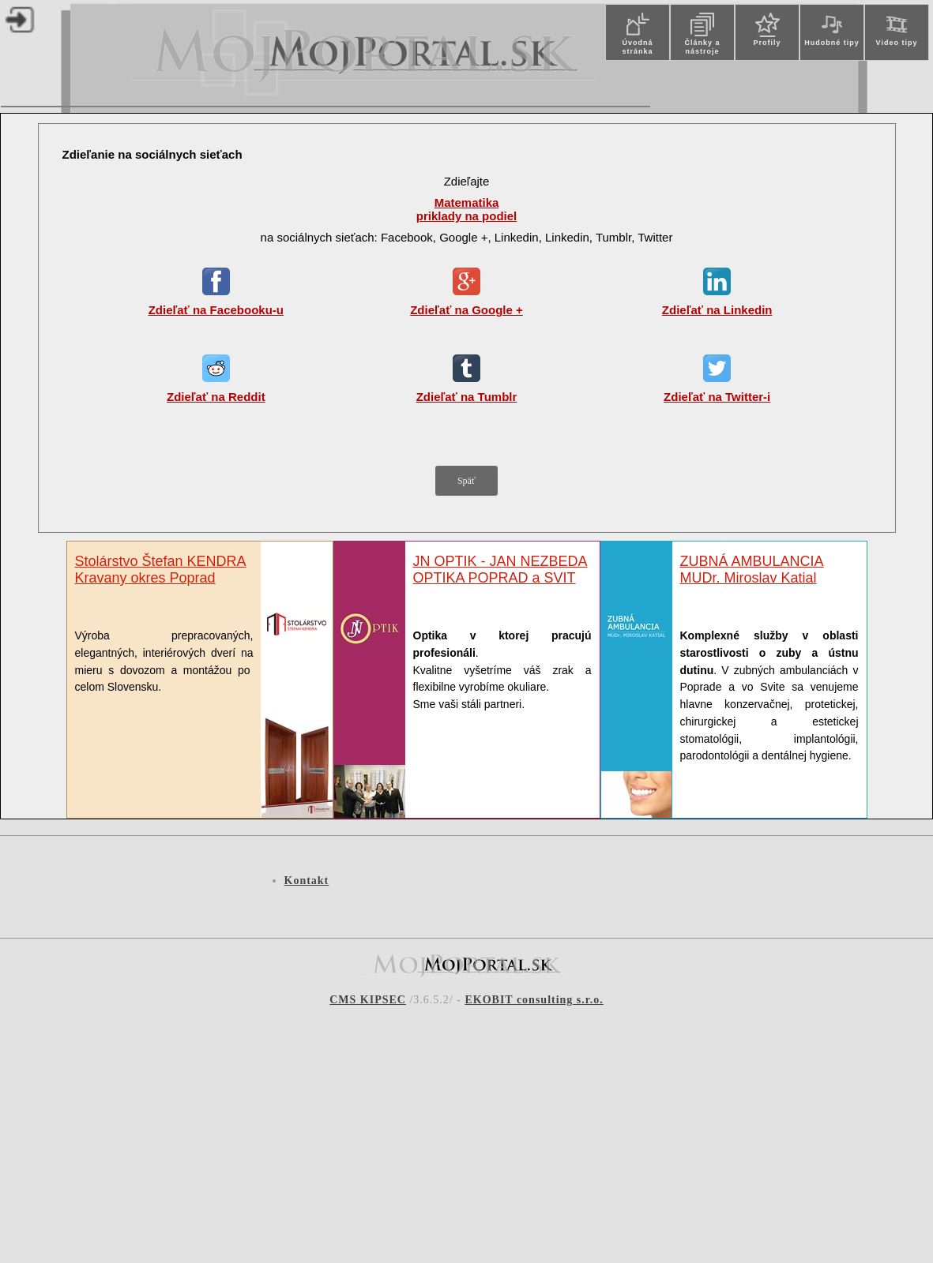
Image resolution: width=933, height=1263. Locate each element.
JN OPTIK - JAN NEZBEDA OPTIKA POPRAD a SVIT (500, 569)
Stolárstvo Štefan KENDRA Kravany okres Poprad (160, 569)
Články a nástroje (702, 47)
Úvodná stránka (637, 47)
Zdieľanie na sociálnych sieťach (152, 154)
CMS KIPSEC (367, 1000)
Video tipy (897, 43)
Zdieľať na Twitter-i (717, 396)
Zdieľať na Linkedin (717, 310)
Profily (767, 43)
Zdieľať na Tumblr (466, 396)
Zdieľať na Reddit (216, 396)
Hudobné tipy (832, 43)
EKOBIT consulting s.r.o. (534, 1000)
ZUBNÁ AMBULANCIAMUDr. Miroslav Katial (752, 569)
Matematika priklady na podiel (466, 209)
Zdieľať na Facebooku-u (216, 310)
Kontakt (306, 880)
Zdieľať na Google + (466, 310)
